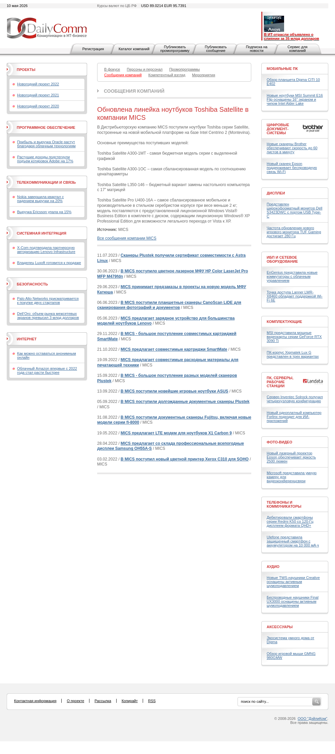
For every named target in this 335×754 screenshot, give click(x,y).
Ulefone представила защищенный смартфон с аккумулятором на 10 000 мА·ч (293, 541)
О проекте (75, 701)
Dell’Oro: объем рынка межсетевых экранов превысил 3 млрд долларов (48, 316)
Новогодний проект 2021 (38, 95)
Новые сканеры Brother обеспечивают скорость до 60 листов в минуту (292, 148)
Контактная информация (35, 701)
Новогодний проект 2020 (38, 106)
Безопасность (32, 284)
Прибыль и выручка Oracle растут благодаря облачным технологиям (46, 144)
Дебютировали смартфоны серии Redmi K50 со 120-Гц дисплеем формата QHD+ (290, 521)
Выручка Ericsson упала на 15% (44, 212)
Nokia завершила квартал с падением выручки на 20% (40, 199)
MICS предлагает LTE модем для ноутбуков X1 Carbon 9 (176, 433)
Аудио (273, 567)
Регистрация (93, 49)
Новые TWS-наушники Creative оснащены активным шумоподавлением (293, 582)
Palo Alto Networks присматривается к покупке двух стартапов (48, 301)
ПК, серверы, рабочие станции (280, 382)
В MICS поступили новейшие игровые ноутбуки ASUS (174, 391)
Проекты (26, 70)
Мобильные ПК (282, 69)
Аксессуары (280, 627)
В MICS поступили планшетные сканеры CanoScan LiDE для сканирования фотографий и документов (169, 305)
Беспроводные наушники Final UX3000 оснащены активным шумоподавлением (293, 601)
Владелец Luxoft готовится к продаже (49, 263)
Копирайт (130, 701)
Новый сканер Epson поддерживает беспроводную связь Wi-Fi (292, 168)
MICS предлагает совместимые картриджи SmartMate (174, 349)
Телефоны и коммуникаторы (284, 504)
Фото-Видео (279, 442)
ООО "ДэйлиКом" (312, 719)
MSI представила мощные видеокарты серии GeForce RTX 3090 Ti (294, 337)
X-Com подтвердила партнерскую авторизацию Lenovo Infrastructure (46, 250)
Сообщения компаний (134, 91)
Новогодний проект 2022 (38, 84)
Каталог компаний (134, 49)
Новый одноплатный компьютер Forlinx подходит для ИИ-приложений (294, 417)
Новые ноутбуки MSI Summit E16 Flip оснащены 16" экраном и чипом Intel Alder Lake (295, 99)
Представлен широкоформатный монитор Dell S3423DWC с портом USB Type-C (294, 210)
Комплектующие (284, 322)
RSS (152, 701)
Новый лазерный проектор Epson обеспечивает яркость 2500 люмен (291, 457)
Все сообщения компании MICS (126, 238)
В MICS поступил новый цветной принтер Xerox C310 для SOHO (185, 459)
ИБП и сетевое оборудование (282, 259)
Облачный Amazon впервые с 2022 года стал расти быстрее (47, 370)
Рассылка (102, 701)
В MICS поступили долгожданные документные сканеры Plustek (185, 401)
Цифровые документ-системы (278, 129)
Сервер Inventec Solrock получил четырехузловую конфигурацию (295, 399)
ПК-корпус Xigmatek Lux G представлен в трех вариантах (293, 354)
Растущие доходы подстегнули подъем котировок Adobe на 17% (45, 159)
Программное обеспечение (46, 127)
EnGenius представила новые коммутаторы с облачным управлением (292, 276)
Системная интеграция (41, 233)
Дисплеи (276, 193)
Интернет (27, 339)
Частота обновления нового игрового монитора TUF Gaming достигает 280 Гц (294, 232)
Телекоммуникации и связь (46, 182)
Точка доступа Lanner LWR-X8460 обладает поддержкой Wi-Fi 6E (295, 296)
